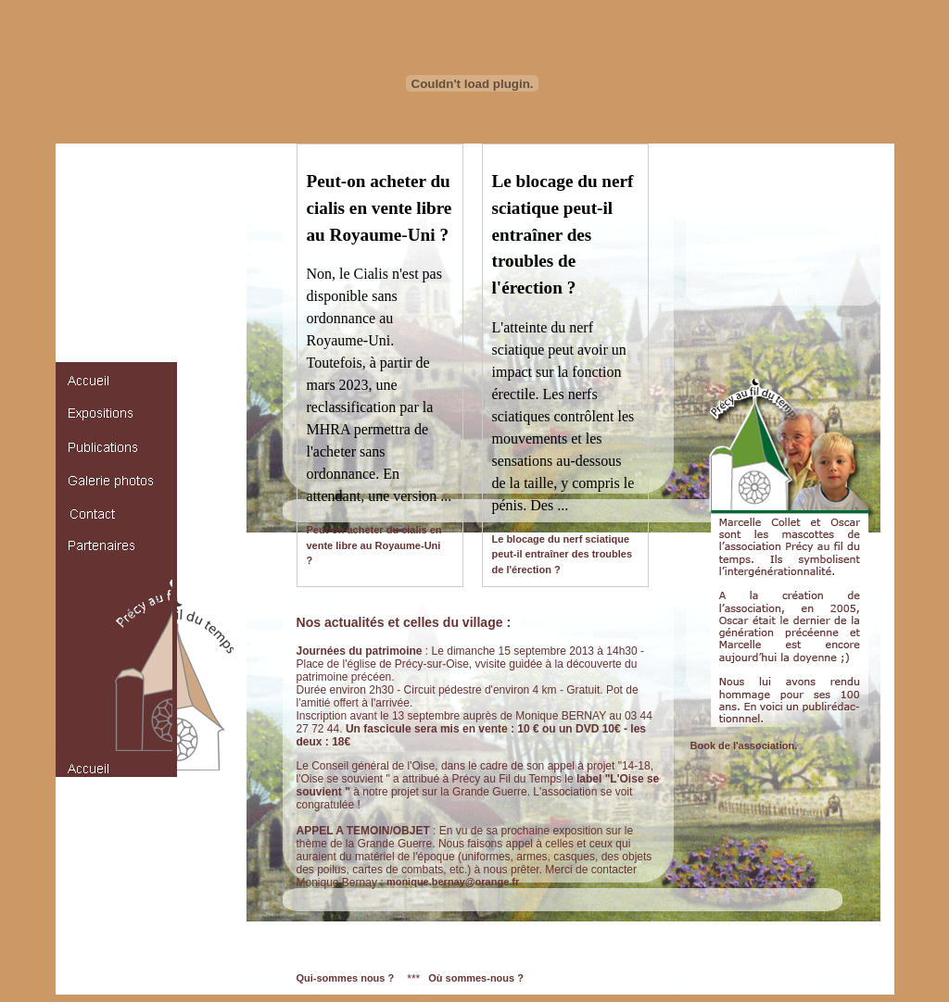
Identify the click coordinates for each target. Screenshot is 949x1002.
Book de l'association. (744, 745)
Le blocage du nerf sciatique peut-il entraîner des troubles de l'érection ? (562, 554)
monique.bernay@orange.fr (452, 881)
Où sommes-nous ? (476, 977)
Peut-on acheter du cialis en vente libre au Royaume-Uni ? (374, 545)
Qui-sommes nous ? (346, 977)
